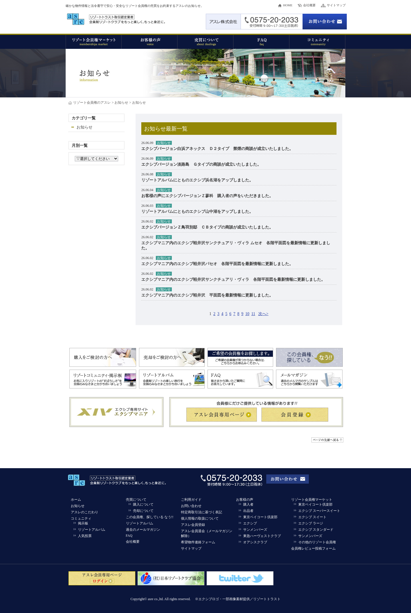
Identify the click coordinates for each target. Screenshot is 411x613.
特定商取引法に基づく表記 (201, 512)
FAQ (129, 536)
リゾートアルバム (157, 180)
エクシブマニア (155, 243)
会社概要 (309, 5)
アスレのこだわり (84, 512)
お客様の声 (244, 500)
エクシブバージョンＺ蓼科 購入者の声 (201, 196)
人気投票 (85, 536)
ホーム (76, 500)
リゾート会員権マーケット (311, 500)
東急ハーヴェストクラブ (262, 536)
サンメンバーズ (255, 530)
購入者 (248, 504)
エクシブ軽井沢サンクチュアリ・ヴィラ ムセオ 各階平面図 (231, 243)
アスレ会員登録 (193, 525)
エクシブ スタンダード (315, 530)
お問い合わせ (191, 506)
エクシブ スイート (312, 517)
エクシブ (250, 523)
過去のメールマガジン (143, 530)
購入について (143, 504)
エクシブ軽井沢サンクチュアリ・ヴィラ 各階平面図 (225, 279)
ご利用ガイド (191, 500)
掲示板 (83, 523)
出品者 (248, 511)
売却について (143, 511)
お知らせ (121, 103)
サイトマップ (336, 5)
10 (247, 314)
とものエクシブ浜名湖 (197, 180)
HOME (287, 5)
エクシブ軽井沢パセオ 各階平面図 (209, 264)
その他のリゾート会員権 (317, 542)
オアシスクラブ (255, 542)
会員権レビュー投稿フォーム (313, 548)
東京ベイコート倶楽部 (260, 517)
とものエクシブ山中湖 (197, 211)
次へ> (263, 314)
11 (253, 314)
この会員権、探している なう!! (150, 517)
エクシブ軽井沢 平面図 (199, 295)
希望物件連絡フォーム (198, 542)
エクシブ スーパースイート (319, 511)
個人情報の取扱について (200, 518)
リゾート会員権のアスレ (92, 103)
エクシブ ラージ (310, 523)
